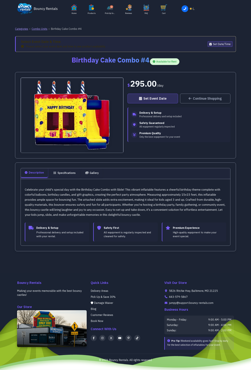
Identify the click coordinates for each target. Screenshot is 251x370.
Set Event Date (152, 98)
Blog (93, 309)
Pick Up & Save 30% (103, 296)
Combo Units (39, 28)
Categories (21, 28)
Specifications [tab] (65, 173)
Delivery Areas (99, 290)
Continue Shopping (205, 98)
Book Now (97, 321)
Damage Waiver (102, 303)
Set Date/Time (220, 44)
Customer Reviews (102, 315)
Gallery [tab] (92, 173)
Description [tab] (34, 172)
